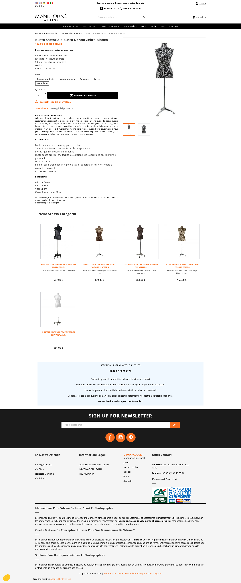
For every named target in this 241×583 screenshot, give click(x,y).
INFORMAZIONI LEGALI (90, 469)
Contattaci (40, 6)
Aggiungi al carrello (83, 95)
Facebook (110, 437)
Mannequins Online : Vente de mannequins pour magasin (132, 573)
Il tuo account (133, 454)
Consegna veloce (43, 464)
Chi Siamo (40, 469)
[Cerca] (121, 17)
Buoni (126, 476)
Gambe (153, 26)
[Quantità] (39, 95)
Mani (163, 26)
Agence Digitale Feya (60, 578)
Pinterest (131, 437)
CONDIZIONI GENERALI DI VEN (94, 464)
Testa (143, 26)
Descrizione (42, 108)
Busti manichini (130, 26)
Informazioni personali (134, 457)
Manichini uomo (90, 26)
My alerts (127, 481)
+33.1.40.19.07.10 (130, 8)
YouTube (120, 437)
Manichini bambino (110, 26)
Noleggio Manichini (44, 473)
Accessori (173, 26)
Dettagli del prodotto (61, 108)
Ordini (126, 462)
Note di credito (130, 467)
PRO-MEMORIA (86, 473)
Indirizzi (127, 471)
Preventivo (109, 8)
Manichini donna (70, 26)
